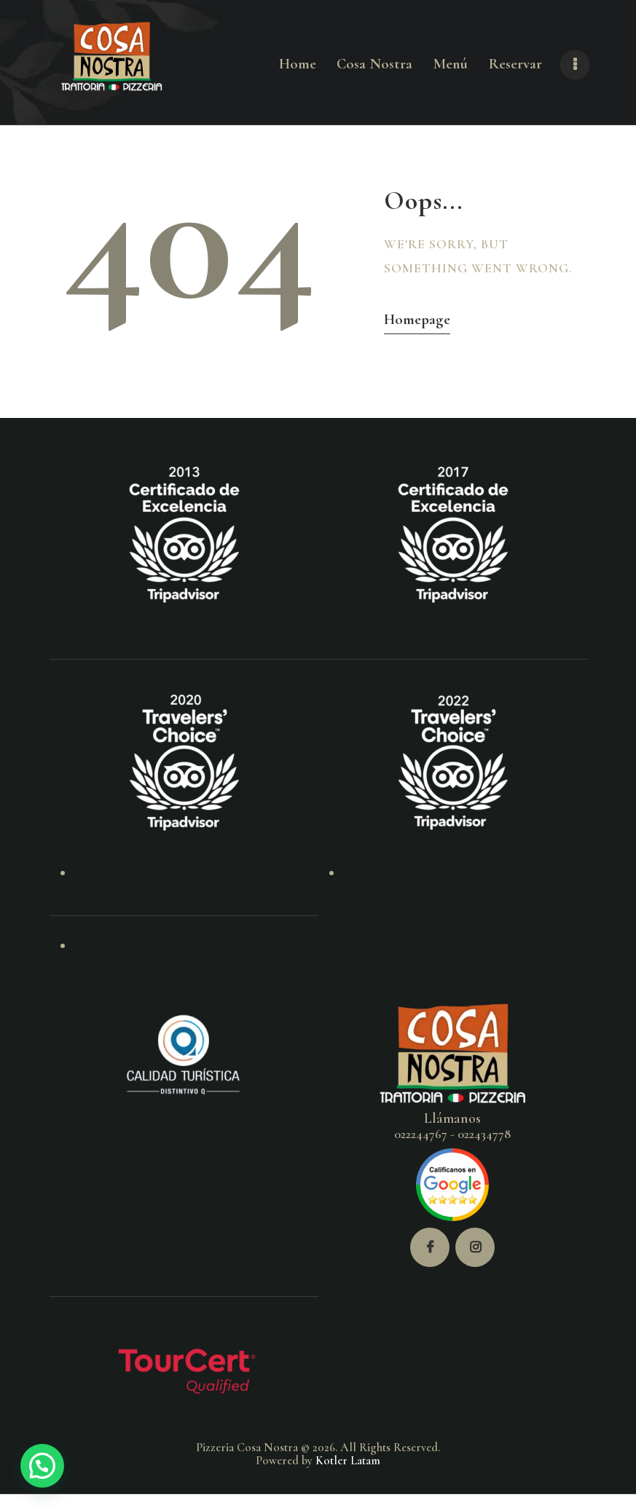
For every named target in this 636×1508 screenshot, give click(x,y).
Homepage (417, 319)
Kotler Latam (347, 1460)
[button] (42, 1466)
